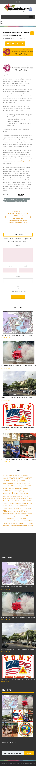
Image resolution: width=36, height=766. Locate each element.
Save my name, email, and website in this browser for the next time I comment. (18, 290)
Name (10, 266)
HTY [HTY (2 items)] (15, 501)
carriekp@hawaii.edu (24, 161)
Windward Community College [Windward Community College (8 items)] (20, 523)
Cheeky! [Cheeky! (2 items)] (26, 475)
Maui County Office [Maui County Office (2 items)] (13, 511)
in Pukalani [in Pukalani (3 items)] (20, 501)
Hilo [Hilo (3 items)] (9, 493)
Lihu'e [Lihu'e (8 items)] (24, 508)
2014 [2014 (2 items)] (19, 475)
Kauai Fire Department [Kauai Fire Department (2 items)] (12, 506)
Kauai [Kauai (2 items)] (4, 506)
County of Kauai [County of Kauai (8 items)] (18, 481)
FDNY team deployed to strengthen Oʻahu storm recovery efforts (18, 427)
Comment (18, 245)
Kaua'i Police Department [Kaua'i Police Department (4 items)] (24, 503)
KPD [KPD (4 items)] (15, 508)
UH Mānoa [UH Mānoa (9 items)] (18, 520)
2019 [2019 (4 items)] (22, 475)
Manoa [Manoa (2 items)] (29, 508)
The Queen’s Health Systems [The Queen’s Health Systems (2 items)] (19, 516)
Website (18, 276)
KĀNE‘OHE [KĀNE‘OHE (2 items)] (19, 508)
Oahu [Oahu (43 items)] (21, 510)
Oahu (28, 38)
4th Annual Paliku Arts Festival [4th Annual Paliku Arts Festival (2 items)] (10, 475)
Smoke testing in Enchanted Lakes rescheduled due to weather (17, 335)
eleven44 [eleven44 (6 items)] (13, 486)
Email (26, 266)
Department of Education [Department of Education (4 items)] (14, 483)
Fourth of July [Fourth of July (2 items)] (20, 486)
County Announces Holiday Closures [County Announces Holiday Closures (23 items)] (17, 479)
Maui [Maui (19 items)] (5, 510)
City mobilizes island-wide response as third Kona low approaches (18, 366)
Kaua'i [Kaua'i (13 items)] (13, 503)
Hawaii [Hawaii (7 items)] (17, 488)
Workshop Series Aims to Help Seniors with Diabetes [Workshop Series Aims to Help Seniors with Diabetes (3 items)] (18, 526)
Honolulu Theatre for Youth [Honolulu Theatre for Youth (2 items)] (21, 496)
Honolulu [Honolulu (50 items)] (17, 493)
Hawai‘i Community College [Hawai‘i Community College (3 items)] (17, 491)
